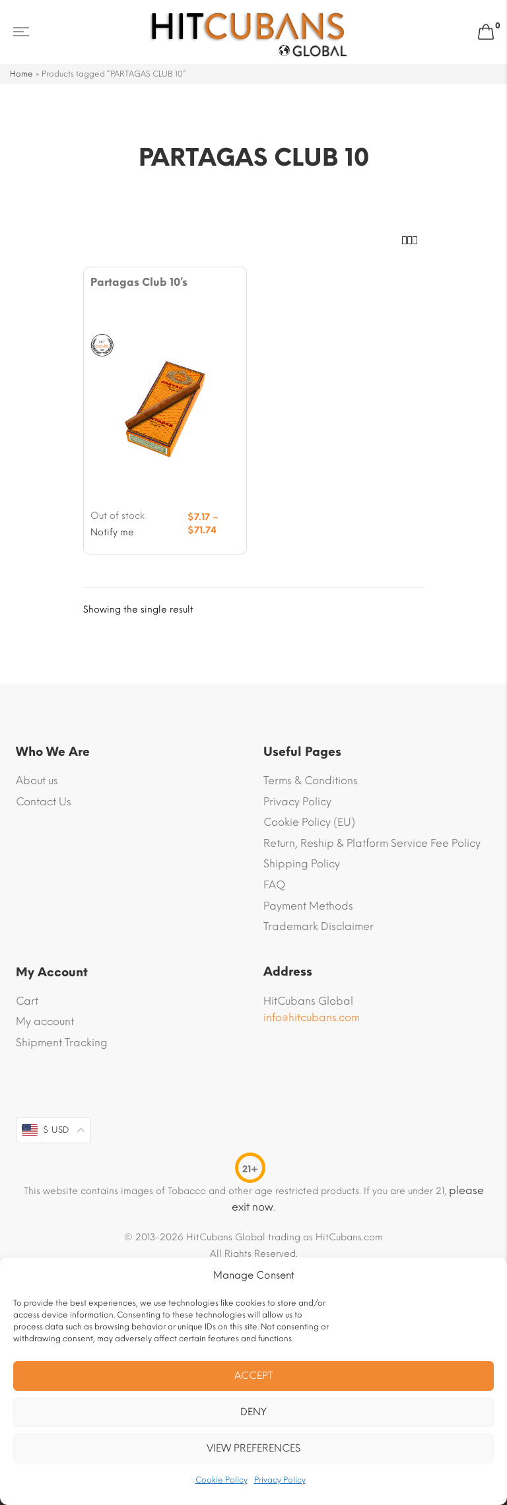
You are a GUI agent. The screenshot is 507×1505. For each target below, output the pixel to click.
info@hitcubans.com (311, 1017)
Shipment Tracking (62, 1042)
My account (45, 1021)
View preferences (253, 1448)
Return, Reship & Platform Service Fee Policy (372, 843)
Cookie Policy (221, 1480)
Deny (253, 1412)
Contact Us (43, 801)
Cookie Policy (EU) (309, 822)
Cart (27, 1001)
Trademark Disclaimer (318, 926)
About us (37, 780)
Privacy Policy (280, 1480)
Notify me (112, 532)
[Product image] (165, 407)
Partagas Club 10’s (138, 282)
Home (21, 74)
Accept (253, 1376)
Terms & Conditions (310, 780)
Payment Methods (308, 906)
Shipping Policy (301, 863)
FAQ (274, 885)
